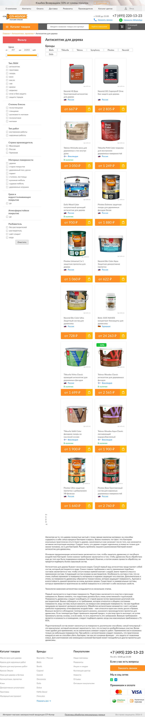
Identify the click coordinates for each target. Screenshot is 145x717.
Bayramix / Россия (45, 658)
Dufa (51, 54)
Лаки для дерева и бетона (12, 675)
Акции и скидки (80, 666)
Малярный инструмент (10, 696)
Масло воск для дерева (10, 658)
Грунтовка (4, 692)
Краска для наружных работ (13, 662)
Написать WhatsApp (130, 19)
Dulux (39, 687)
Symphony (95, 50)
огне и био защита (16, 93)
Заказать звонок (103, 20)
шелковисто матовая (17, 114)
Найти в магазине (99, 27)
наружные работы (16, 135)
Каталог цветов (105, 8)
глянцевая (12, 111)
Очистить (22, 242)
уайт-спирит (13, 234)
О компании (11, 8)
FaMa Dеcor (42, 692)
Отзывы (77, 679)
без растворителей (16, 227)
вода (10, 237)
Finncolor (41, 696)
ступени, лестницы (16, 177)
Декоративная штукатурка (12, 687)
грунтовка (12, 70)
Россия (11, 149)
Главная (6, 33)
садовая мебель (15, 183)
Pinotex (111, 50)
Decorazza (41, 679)
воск (9, 76)
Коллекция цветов (81, 670)
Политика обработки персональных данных (85, 714)
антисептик (13, 66)
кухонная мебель (15, 180)
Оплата (40, 8)
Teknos (80, 50)
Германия (12, 152)
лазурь (10, 73)
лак (9, 83)
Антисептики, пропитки (23, 33)
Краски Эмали (6, 670)
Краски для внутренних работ (13, 666)
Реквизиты (68, 8)
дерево (11, 163)
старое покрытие (15, 166)
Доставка (53, 8)
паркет (11, 173)
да (8, 203)
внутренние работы (16, 132)
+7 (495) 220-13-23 (127, 16)
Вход (129, 8)
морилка (11, 90)
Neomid (125, 50)
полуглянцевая (14, 107)
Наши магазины (80, 658)
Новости (77, 675)
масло (10, 80)
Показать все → (44, 701)
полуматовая (13, 118)
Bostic (39, 666)
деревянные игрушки (17, 187)
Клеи (2, 683)
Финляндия (13, 146)
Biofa (51, 50)
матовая (11, 121)
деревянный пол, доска (18, 170)
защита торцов (14, 97)
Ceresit (40, 675)
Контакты (26, 8)
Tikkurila (65, 50)
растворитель (14, 230)
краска (10, 87)
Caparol (40, 670)
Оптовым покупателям (83, 683)
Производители (85, 8)
